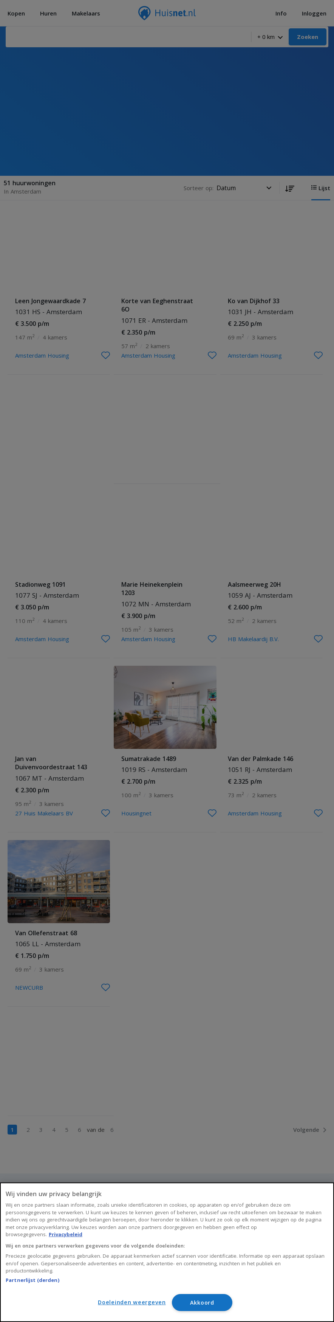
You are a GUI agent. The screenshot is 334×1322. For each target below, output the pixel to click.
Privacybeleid (65, 1234)
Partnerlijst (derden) (32, 1280)
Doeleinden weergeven (131, 1302)
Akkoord (202, 1302)
